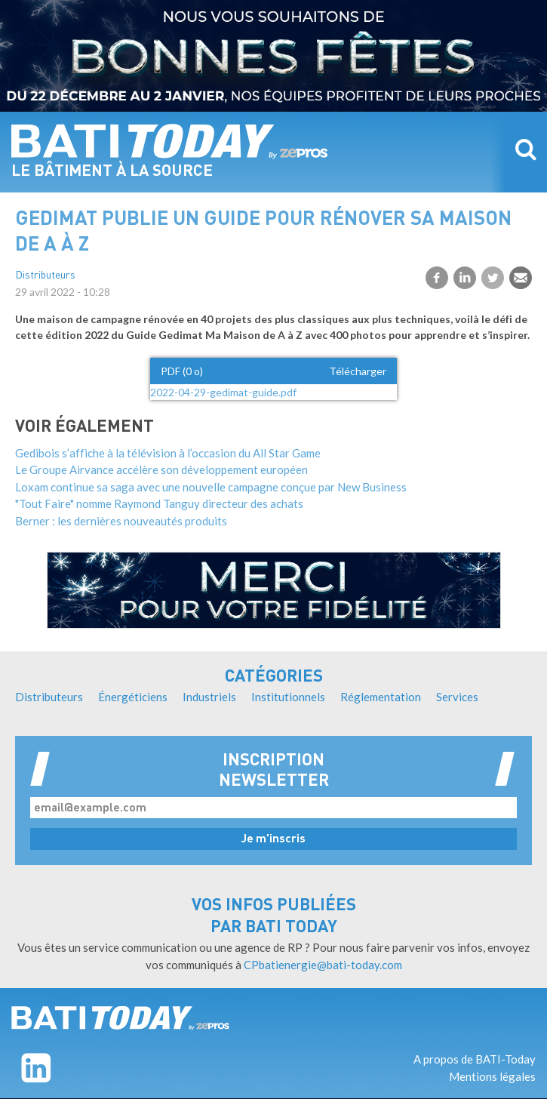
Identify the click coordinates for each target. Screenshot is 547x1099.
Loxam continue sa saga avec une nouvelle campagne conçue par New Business (211, 487)
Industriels (209, 696)
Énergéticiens (132, 696)
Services (457, 696)
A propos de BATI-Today (474, 1059)
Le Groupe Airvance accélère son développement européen (161, 469)
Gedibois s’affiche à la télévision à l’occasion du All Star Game (168, 453)
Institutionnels (288, 696)
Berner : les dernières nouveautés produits (121, 521)
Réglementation (380, 696)
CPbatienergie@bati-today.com (323, 964)
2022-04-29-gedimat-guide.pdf (223, 392)
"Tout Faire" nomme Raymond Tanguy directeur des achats (159, 503)
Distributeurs (45, 276)
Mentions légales (492, 1076)
